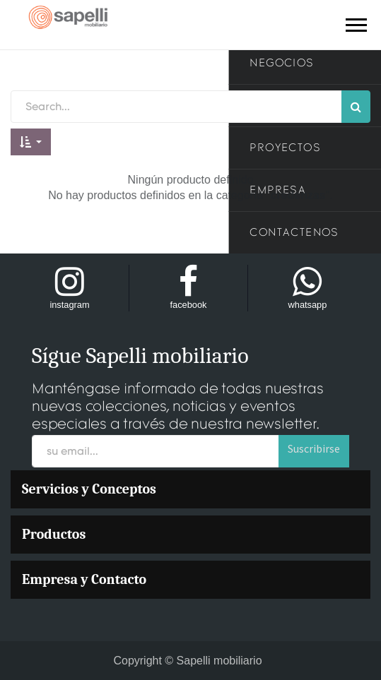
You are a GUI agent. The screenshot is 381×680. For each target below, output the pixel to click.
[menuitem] (190, 489)
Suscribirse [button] (314, 448)
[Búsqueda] (355, 106)
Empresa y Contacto (84, 579)
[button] (31, 142)
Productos (54, 534)
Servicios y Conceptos (89, 489)
